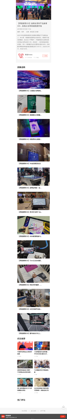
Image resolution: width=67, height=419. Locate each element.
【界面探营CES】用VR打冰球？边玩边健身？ (30, 212)
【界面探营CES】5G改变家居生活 (29, 163)
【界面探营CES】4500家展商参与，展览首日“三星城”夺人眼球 (30, 236)
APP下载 (42, 411)
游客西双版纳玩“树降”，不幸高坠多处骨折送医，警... (24, 371)
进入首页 (33, 411)
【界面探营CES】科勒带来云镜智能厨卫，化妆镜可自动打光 (30, 139)
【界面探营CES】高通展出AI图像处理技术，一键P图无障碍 (30, 115)
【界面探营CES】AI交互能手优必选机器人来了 (30, 309)
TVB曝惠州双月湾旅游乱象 (41, 371)
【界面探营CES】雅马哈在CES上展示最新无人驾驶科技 (30, 333)
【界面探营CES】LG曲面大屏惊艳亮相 (30, 91)
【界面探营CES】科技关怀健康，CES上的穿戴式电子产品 (30, 285)
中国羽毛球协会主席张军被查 (24, 353)
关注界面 (24, 411)
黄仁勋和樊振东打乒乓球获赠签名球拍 (24, 389)
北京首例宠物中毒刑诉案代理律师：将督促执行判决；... (41, 389)
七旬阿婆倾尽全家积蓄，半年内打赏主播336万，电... (41, 353)
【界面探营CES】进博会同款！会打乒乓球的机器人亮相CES (30, 188)
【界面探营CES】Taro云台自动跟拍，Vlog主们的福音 (30, 261)
